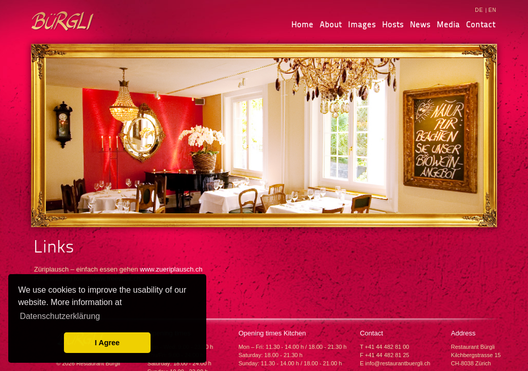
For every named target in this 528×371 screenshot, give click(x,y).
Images (362, 24)
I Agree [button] (107, 343)
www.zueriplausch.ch (171, 269)
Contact (481, 24)
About (331, 24)
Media (448, 24)
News (420, 24)
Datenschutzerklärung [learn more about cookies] (60, 316)
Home (302, 24)
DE (479, 10)
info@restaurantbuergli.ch (397, 363)
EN (492, 10)
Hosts (393, 24)
